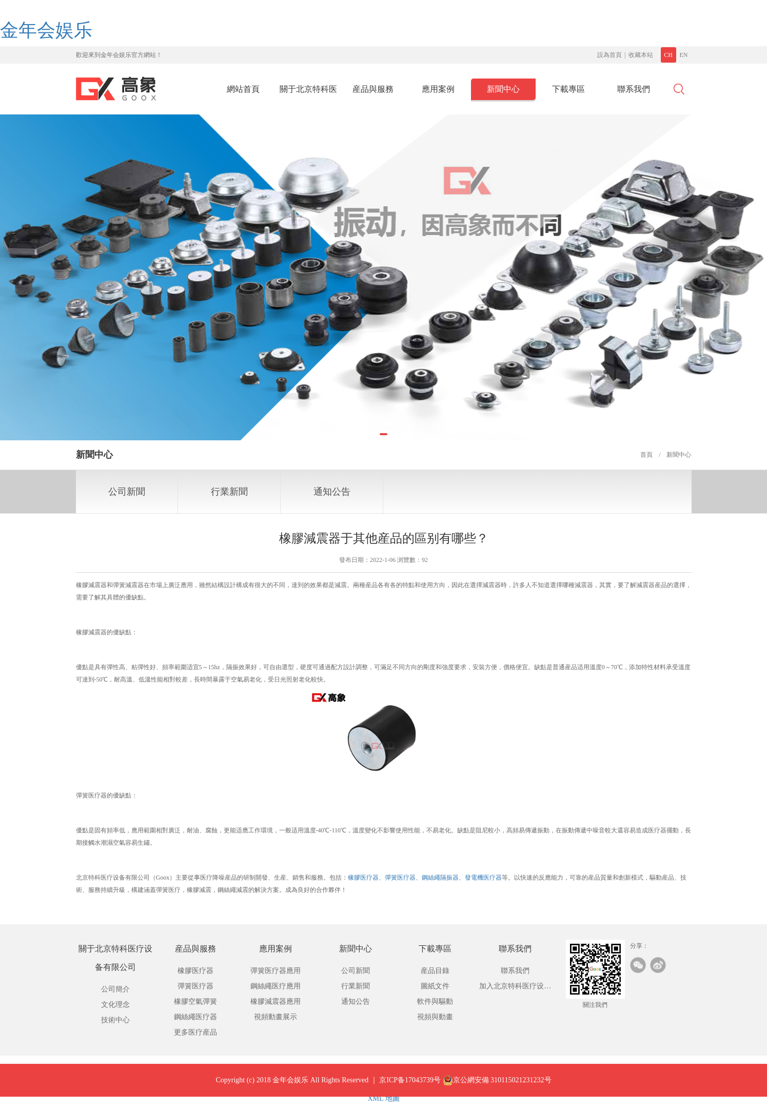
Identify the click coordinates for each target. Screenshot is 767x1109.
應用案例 (438, 89)
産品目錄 (435, 971)
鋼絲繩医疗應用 (275, 986)
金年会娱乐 (46, 30)
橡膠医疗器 (363, 877)
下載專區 (568, 89)
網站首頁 (243, 89)
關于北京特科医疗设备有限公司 (308, 92)
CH (668, 55)
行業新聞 (229, 492)
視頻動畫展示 (275, 1017)
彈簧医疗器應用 (275, 971)
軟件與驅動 (435, 1001)
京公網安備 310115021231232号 (497, 1088)
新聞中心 (503, 89)
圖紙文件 (435, 986)
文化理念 (115, 1004)
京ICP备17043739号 (410, 1088)
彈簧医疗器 (400, 877)
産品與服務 (373, 89)
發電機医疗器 (483, 877)
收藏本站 (640, 55)
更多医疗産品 (195, 1032)
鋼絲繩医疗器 (195, 1017)
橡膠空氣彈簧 (195, 1001)
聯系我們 (633, 89)
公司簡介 (115, 989)
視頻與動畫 (435, 1017)
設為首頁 (609, 55)
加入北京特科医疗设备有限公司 (515, 988)
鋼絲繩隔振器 (440, 877)
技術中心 (115, 1020)
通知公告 (331, 492)
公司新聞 (126, 492)
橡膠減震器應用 (275, 1001)
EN (684, 55)
